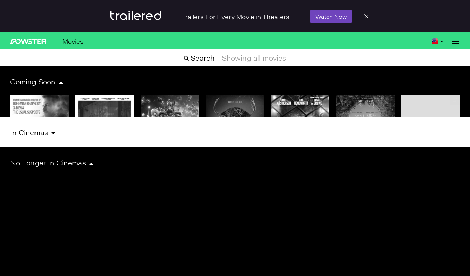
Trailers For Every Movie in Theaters (235, 16)
